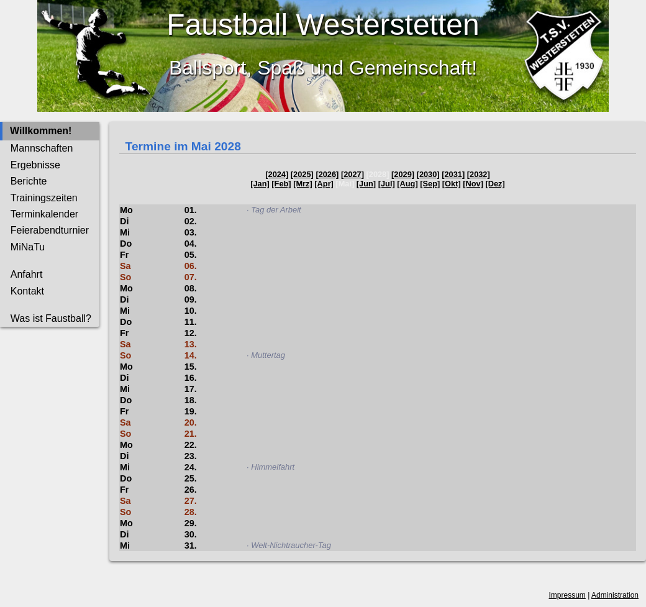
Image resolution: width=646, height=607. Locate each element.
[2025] (302, 174)
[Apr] (324, 183)
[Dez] (495, 183)
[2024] (276, 174)
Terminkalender (44, 214)
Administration (615, 595)
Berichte (29, 181)
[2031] (453, 174)
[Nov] (473, 183)
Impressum (567, 595)
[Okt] (451, 183)
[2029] (402, 174)
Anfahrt (27, 274)
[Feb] (281, 183)
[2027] (352, 174)
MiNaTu (28, 247)
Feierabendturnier (50, 230)
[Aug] (407, 183)
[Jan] (260, 183)
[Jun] (366, 183)
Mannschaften (42, 148)
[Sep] (430, 183)
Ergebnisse (35, 165)
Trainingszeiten (44, 198)
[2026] (327, 174)
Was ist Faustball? (51, 318)
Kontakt (27, 291)
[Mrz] (302, 183)
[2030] (428, 174)
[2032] (478, 174)
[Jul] (386, 183)
